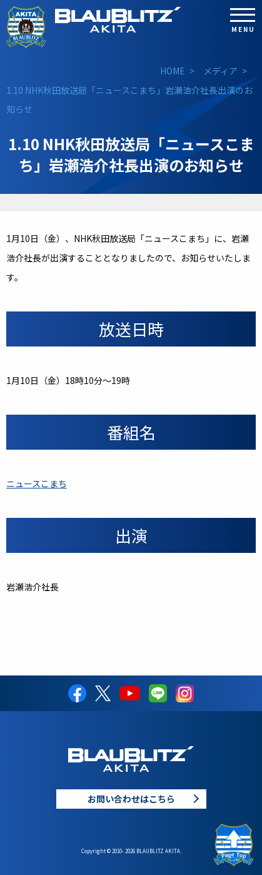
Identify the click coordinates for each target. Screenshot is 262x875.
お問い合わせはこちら (131, 798)
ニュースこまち (36, 483)
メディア (220, 70)
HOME (172, 70)
